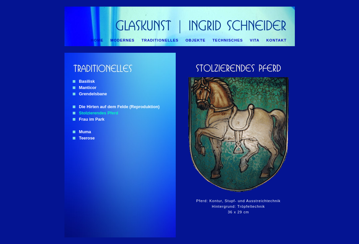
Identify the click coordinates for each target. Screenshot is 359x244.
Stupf (230, 201)
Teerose (84, 138)
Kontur (215, 201)
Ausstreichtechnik (263, 201)
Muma (82, 131)
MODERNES (122, 40)
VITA (254, 40)
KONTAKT (276, 40)
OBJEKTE (196, 40)
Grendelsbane (90, 93)
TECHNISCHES (228, 40)
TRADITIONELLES (160, 40)
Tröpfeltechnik (251, 206)
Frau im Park (88, 119)
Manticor (84, 87)
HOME (97, 40)
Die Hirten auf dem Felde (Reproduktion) (116, 106)
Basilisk (84, 81)
